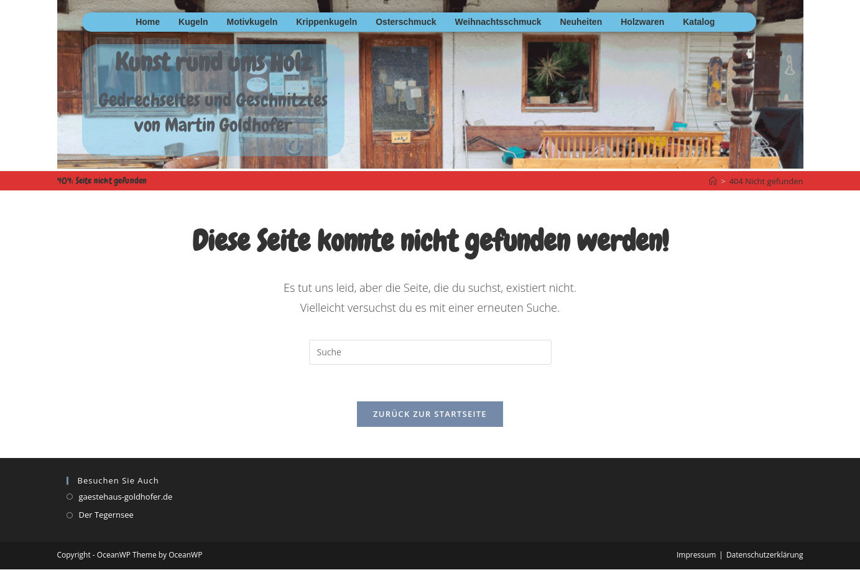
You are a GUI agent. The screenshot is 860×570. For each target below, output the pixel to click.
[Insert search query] (430, 352)
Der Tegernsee (106, 515)
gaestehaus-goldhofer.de (126, 497)
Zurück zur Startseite (430, 414)
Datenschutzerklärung (764, 555)
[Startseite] (713, 181)
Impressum (696, 555)
